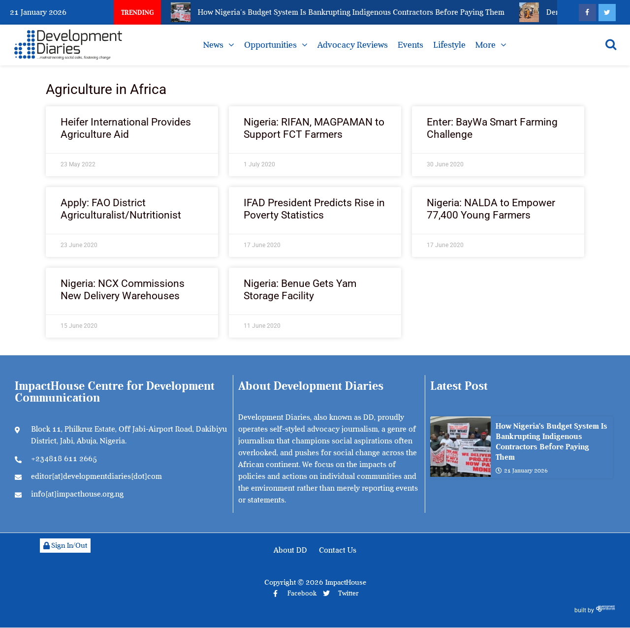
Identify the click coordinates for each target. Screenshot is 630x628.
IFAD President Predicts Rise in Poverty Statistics (314, 209)
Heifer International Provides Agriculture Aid (126, 128)
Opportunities (270, 45)
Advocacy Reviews (352, 45)
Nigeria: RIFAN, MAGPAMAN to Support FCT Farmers (314, 128)
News (213, 45)
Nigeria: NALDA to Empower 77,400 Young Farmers (491, 209)
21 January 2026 (522, 470)
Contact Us (337, 550)
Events (410, 45)
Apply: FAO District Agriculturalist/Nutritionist (121, 209)
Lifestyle (449, 45)
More (485, 45)
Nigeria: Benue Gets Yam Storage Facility (300, 290)
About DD (290, 550)
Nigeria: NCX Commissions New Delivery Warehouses (123, 290)
